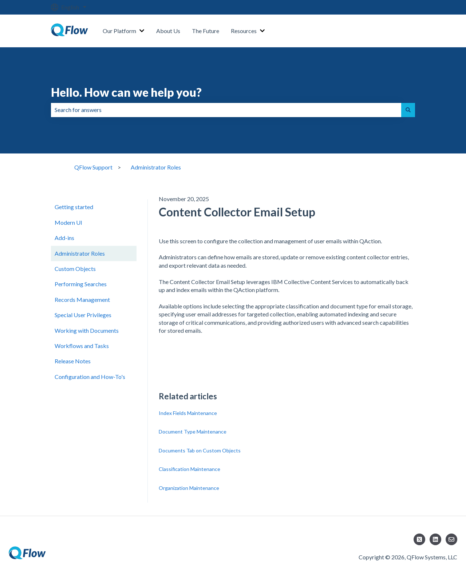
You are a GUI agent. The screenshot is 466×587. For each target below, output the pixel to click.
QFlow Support (93, 167)
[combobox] (226, 110)
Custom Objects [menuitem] (75, 268)
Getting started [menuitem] (74, 206)
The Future (205, 30)
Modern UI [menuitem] (68, 222)
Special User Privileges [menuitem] (83, 314)
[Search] (408, 110)
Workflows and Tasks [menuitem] (82, 345)
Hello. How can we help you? (126, 92)
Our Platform (119, 30)
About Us (168, 30)
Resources (244, 30)
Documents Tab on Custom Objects (200, 450)
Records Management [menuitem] (82, 299)
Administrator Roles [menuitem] (80, 253)
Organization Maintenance (189, 488)
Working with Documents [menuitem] (87, 330)
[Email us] (451, 539)
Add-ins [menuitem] (64, 237)
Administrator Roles (156, 167)
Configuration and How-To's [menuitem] (90, 376)
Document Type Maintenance (192, 431)
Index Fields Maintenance (188, 413)
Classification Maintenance (189, 469)
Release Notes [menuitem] (73, 361)
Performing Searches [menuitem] (81, 283)
